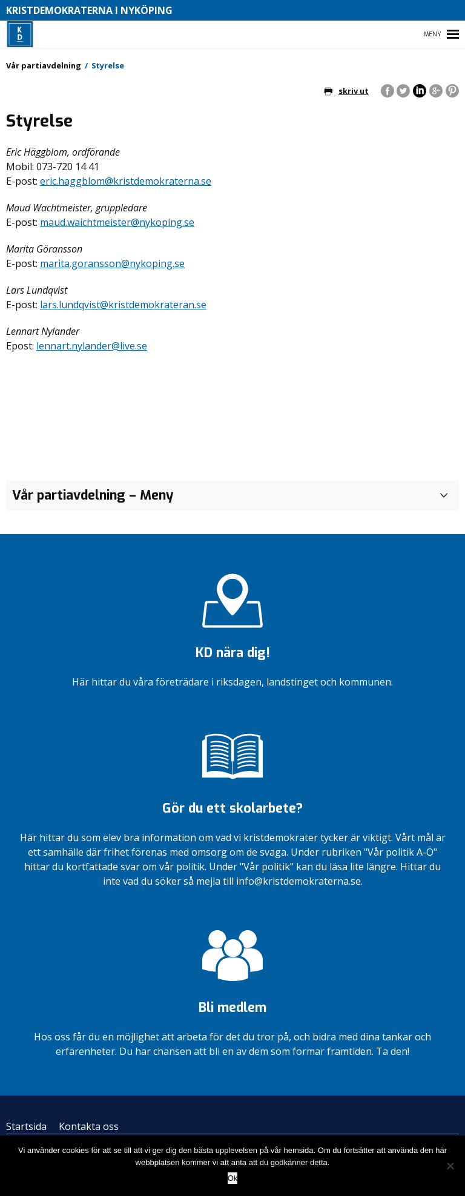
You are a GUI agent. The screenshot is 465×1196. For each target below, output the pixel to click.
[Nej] (450, 1166)
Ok (233, 1178)
